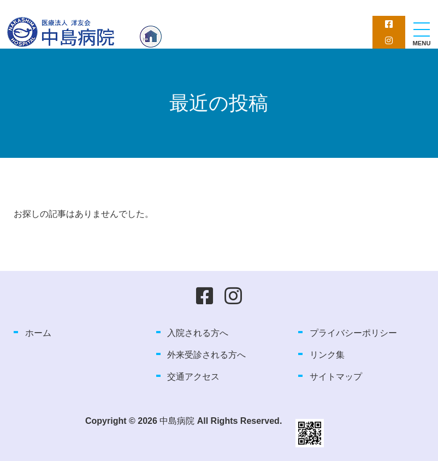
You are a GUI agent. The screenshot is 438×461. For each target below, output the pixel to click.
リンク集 (327, 354)
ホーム (38, 333)
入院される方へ (197, 333)
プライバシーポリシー (353, 333)
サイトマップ (336, 376)
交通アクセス (193, 376)
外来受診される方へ (206, 354)
